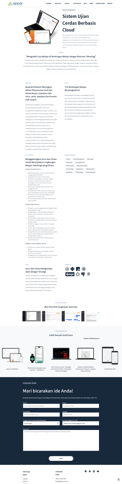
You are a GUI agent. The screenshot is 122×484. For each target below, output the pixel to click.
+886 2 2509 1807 (60, 479)
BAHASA (109, 3)
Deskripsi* (26, 429)
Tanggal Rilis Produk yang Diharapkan (34, 420)
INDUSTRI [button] (58, 3)
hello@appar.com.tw (61, 481)
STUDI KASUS (77, 3)
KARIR (91, 3)
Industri (25, 481)
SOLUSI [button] (67, 3)
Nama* (25, 403)
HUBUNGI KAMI (100, 3)
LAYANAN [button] (48, 3)
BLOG (85, 3)
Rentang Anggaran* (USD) (70, 420)
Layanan (25, 479)
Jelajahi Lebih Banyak (91, 338)
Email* (64, 403)
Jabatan (64, 412)
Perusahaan (26, 412)
